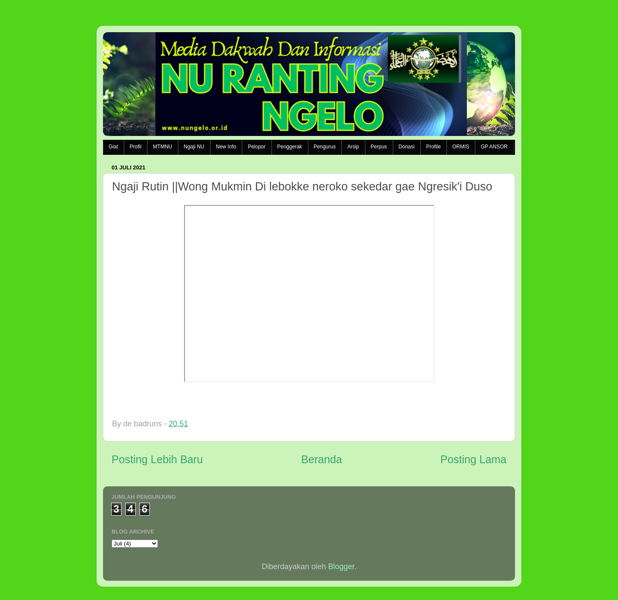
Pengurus (325, 147)
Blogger (341, 566)
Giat (113, 147)
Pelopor (256, 147)
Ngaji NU (194, 147)
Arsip (353, 147)
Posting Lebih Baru (157, 459)
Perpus (379, 147)
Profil (135, 147)
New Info (226, 147)
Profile (433, 147)
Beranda (321, 459)
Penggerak (289, 147)
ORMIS (460, 147)
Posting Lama (473, 459)
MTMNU (162, 147)
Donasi (407, 147)
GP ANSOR (494, 147)
